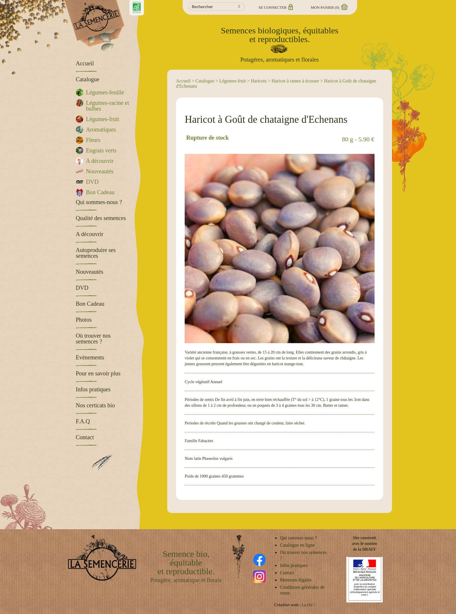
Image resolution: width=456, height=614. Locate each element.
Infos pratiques (294, 565)
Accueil (183, 80)
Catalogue (204, 80)
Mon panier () (329, 7)
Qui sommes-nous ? (298, 537)
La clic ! (308, 605)
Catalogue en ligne (297, 545)
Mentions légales (295, 579)
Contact (287, 572)
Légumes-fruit (232, 80)
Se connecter (275, 7)
